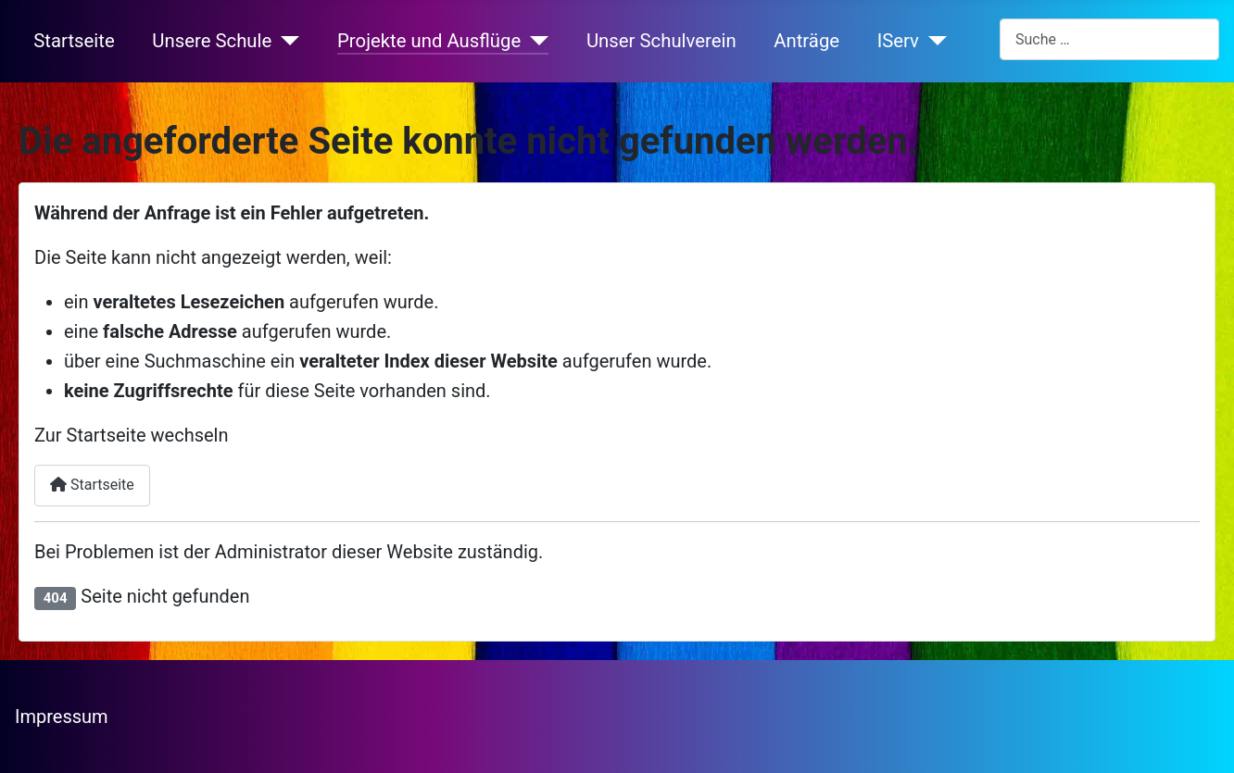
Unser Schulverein (661, 41)
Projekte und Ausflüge (429, 41)
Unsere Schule (211, 41)
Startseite (73, 41)
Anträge (806, 41)
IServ (898, 41)
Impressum (61, 716)
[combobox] (1109, 39)
